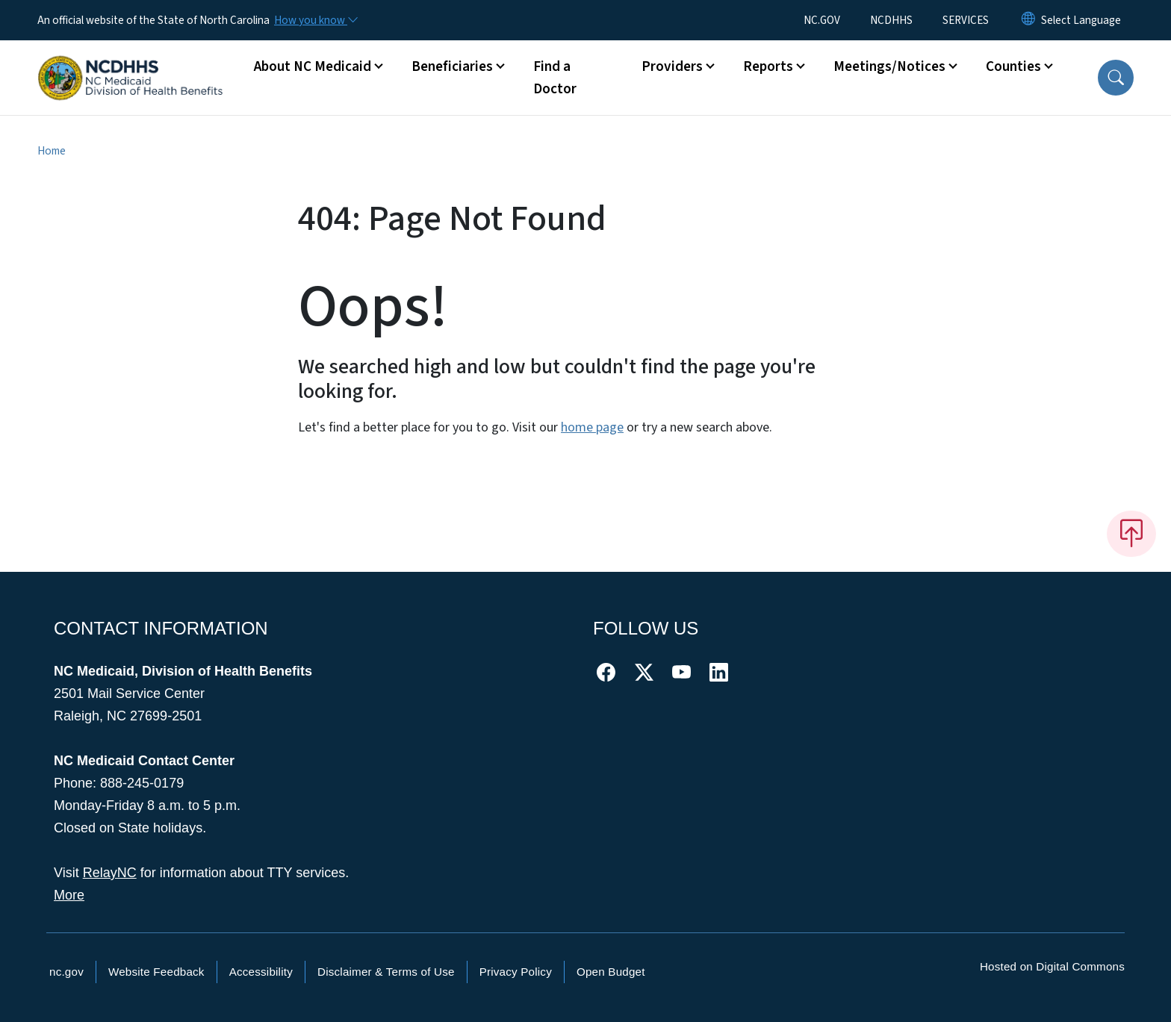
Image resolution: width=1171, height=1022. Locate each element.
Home (51, 151)
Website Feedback (156, 971)
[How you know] (315, 20)
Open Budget (611, 971)
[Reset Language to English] (1028, 20)
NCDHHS (891, 20)
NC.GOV (822, 20)
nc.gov (66, 971)
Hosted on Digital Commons (1052, 966)
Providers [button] (672, 66)
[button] (1116, 78)
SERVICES (965, 20)
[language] (1081, 20)
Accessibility (261, 971)
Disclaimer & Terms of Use (386, 971)
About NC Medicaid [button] (312, 66)
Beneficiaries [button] (452, 66)
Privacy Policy (515, 971)
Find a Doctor (555, 77)
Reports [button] (768, 66)
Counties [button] (1013, 66)
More (69, 895)
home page (592, 427)
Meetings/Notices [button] (889, 66)
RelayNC (110, 872)
